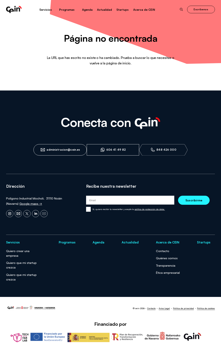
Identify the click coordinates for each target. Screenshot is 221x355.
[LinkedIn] (35, 213)
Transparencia (165, 265)
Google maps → (30, 203)
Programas (67, 9)
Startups (122, 9)
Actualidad (104, 9)
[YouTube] (44, 213)
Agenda (87, 9)
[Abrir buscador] (181, 9)
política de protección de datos (149, 209)
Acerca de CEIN (144, 9)
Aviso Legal (164, 308)
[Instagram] (9, 213)
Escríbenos (201, 9)
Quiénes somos (167, 258)
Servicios (45, 9)
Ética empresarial (168, 272)
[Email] (18, 213)
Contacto (162, 251)
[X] (27, 213)
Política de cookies (206, 308)
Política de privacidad (183, 308)
